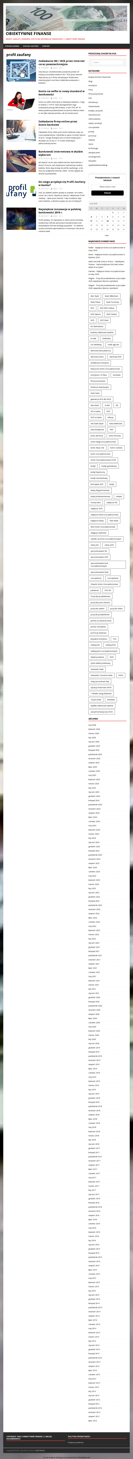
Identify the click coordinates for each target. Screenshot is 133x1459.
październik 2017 (95, 1156)
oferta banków (94, 119)
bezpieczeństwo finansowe (99, 77)
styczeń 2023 (93, 892)
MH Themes (40, 1450)
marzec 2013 (93, 1387)
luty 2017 (92, 1190)
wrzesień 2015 (94, 1261)
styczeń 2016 (93, 1244)
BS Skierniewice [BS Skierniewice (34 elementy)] (97, 326)
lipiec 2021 (92, 968)
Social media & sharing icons (55, 1457)
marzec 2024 (93, 834)
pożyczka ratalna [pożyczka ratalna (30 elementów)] (97, 608)
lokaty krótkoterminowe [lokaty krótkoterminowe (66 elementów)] (100, 496)
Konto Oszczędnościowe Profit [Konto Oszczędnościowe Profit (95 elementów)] (103, 460)
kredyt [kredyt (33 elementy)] (93, 466)
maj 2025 (92, 775)
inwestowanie (94, 106)
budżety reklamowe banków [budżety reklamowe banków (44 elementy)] (102, 332)
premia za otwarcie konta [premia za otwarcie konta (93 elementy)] (101, 620)
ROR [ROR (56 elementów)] (111, 657)
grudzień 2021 (94, 947)
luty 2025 (92, 788)
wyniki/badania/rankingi (97, 165)
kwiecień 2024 (94, 830)
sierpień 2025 (93, 762)
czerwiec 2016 (94, 1223)
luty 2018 (92, 1140)
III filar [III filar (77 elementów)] (107, 405)
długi (90, 81)
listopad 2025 (93, 750)
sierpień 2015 (93, 1265)
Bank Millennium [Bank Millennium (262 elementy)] (111, 296)
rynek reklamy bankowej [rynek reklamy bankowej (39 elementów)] (100, 663)
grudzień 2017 (94, 1148)
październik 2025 (95, 754)
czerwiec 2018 (94, 1123)
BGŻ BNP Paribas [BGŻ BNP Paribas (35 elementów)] (107, 308)
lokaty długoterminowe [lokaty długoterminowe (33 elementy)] (100, 490)
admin (55, 68)
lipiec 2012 (92, 1420)
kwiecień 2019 (94, 1081)
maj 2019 (92, 1077)
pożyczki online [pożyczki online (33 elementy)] (116, 608)
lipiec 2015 (92, 1270)
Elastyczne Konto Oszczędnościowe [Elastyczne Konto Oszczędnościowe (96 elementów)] (105, 369)
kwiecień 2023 (94, 880)
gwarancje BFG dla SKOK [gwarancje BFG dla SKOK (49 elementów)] (101, 399)
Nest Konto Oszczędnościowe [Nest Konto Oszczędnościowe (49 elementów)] (103, 527)
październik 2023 (95, 855)
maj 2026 (92, 725)
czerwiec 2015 (94, 1274)
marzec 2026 (93, 733)
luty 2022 (92, 939)
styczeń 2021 (93, 993)
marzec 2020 (93, 1035)
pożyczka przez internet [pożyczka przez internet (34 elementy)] (100, 602)
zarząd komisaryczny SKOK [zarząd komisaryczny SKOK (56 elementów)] (102, 712)
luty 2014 (92, 1341)
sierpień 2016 (93, 1215)
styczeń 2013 (93, 1395)
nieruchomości (94, 115)
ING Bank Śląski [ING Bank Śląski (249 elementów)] (97, 423)
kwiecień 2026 (94, 729)
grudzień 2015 (94, 1249)
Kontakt (46, 46)
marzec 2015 (93, 1286)
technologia (93, 148)
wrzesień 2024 (94, 809)
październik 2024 (95, 804)
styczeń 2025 (93, 792)
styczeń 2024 (93, 842)
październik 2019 (95, 1056)
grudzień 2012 (94, 1400)
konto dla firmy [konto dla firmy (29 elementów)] (97, 435)
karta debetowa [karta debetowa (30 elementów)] (115, 423)
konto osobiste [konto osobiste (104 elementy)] (116, 448)
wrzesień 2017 (94, 1161)
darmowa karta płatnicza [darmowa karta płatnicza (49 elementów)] (101, 350)
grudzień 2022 (94, 897)
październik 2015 (95, 1257)
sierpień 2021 (93, 964)
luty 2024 (92, 838)
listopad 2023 (93, 851)
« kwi (106, 235)
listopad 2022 (93, 901)
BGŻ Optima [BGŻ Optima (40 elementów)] (96, 314)
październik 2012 (95, 1408)
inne (90, 98)
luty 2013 (92, 1391)
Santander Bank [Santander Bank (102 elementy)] (97, 669)
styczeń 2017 (93, 1194)
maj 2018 (92, 1127)
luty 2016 (92, 1240)
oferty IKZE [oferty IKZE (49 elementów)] (109, 545)
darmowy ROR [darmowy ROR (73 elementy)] (115, 357)
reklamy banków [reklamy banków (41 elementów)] (97, 657)
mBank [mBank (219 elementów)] (119, 496)
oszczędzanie (93, 127)
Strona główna (12, 46)
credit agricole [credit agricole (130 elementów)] (113, 344)
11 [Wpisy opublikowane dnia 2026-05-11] (91, 221)
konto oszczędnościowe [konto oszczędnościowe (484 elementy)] (100, 454)
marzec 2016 (93, 1236)
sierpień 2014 (93, 1316)
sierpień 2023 (93, 863)
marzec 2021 (93, 985)
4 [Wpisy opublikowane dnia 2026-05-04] (91, 217)
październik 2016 (95, 1207)
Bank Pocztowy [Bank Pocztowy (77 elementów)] (112, 302)
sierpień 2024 (93, 813)
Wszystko (92, 161)
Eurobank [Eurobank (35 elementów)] (117, 375)
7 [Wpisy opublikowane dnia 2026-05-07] (107, 217)
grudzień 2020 (94, 997)
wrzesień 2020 (94, 1010)
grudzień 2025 (94, 746)
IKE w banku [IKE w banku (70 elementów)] (96, 411)
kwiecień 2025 (94, 779)
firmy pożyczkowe (95, 94)
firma (90, 89)
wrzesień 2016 (94, 1211)
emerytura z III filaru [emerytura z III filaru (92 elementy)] (99, 375)
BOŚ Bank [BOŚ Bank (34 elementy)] (104, 320)
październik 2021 (95, 955)
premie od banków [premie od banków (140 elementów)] (98, 627)
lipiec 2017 (92, 1169)
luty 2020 (92, 1039)
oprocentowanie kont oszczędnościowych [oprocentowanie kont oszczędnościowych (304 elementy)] (99, 564)
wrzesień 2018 (94, 1110)
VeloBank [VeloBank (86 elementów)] (111, 699)
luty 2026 (92, 737)
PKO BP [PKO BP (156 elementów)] (108, 590)
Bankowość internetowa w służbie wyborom (61, 153)
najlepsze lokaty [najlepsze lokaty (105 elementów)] (97, 520)
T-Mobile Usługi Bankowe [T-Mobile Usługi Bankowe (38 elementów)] (101, 693)
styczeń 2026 (93, 741)
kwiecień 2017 (94, 1182)
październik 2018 (95, 1106)
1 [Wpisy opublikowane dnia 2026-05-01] (112, 212)
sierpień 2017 (93, 1165)
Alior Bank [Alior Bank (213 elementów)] (95, 296)
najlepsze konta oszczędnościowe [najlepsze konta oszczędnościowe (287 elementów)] (104, 514)
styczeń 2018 (93, 1144)
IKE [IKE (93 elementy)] (117, 405)
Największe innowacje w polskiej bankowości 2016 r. (60, 210)
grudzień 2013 (94, 1349)
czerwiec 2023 (94, 871)
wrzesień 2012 (94, 1412)
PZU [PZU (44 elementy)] (115, 639)
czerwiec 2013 (94, 1374)
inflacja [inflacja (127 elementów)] (110, 417)
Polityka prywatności (76, 1442)
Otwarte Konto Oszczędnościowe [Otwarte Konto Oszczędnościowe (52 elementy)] (104, 584)
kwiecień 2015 (94, 1282)
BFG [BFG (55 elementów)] (92, 308)
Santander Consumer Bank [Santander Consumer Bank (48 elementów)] (101, 675)
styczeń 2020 (93, 1043)
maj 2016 (92, 1228)
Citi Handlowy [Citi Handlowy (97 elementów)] (96, 344)
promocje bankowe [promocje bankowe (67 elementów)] (98, 633)
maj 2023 (92, 876)
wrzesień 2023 (94, 859)
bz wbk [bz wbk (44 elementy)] (93, 338)
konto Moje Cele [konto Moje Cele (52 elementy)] (97, 448)
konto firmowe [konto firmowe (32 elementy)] (115, 435)
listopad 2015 (93, 1253)
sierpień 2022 (93, 913)
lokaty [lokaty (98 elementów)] (111, 484)
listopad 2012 (93, 1404)
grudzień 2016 (94, 1198)
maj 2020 (92, 1027)
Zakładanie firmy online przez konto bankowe (58, 123)
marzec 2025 (93, 783)
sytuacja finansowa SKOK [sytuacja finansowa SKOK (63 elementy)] (101, 687)
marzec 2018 (93, 1135)
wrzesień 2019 (94, 1060)
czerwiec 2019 (94, 1073)
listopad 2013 (93, 1353)
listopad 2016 (93, 1202)
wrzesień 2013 (94, 1362)
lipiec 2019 (92, 1068)
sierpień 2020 (93, 1014)
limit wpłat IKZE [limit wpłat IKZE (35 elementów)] (97, 484)
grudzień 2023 (94, 846)
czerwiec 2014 (94, 1324)
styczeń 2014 (93, 1345)
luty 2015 (92, 1291)
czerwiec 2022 (94, 922)
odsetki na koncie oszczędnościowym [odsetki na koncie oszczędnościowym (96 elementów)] (106, 539)
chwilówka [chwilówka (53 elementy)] (106, 338)
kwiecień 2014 (94, 1332)
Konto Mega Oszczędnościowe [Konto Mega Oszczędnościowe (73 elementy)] (103, 442)
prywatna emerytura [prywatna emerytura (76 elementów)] (99, 639)
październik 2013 (95, 1358)
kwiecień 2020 (94, 1031)
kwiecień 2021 (94, 980)
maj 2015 (92, 1278)
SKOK (90, 144)
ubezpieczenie (94, 152)
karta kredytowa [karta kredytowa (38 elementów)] (97, 429)
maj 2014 (92, 1328)
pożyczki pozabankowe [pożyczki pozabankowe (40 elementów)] (100, 614)
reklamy (91, 140)
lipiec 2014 (92, 1320)
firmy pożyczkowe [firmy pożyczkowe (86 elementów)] (98, 381)
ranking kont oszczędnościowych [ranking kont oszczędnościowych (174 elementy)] (104, 651)
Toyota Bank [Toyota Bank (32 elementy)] (96, 699)
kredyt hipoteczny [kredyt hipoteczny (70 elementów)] (98, 472)
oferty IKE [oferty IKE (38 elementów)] (95, 545)
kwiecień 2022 (94, 930)
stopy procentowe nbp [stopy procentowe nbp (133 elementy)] (100, 681)
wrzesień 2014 (94, 1311)
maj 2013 (92, 1379)
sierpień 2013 (93, 1366)
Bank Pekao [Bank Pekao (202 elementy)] (95, 302)
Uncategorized (94, 157)
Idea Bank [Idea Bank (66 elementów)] (95, 405)
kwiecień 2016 (94, 1232)
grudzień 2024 (94, 796)
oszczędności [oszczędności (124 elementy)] (96, 578)
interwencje (93, 102)
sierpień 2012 (93, 1416)
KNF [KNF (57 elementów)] (111, 429)
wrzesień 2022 (94, 909)
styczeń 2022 (93, 943)
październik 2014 (95, 1307)
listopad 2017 (93, 1152)
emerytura (92, 85)
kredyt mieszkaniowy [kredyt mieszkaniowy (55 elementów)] (99, 478)
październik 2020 (95, 1006)
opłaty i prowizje (95, 123)
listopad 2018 (93, 1102)
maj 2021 (92, 976)
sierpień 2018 (93, 1114)
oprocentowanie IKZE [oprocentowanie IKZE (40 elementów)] (99, 557)
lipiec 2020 (92, 1018)
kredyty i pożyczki (95, 110)
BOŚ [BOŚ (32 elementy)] (92, 320)
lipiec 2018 (92, 1119)
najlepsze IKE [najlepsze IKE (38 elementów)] (112, 502)
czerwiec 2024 (94, 821)
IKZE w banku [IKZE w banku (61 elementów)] (96, 417)
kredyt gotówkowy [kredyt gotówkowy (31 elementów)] (109, 466)
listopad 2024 (93, 800)
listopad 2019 (93, 1052)
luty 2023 (92, 888)
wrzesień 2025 (94, 758)
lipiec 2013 (92, 1370)
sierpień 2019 (93, 1064)
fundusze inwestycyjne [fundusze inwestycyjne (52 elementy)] (100, 387)
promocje (92, 136)
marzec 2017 (93, 1186)
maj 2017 (92, 1177)
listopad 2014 (93, 1303)
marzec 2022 (93, 934)
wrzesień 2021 (94, 959)
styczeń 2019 (93, 1094)
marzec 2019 (93, 1085)
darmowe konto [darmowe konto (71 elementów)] (97, 357)
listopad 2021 (93, 951)
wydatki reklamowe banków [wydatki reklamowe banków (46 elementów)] (102, 705)
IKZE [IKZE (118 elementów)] (108, 411)
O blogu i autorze (31, 46)
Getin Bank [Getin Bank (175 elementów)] (95, 393)
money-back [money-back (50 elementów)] (96, 502)
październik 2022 (95, 905)
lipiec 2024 (92, 817)
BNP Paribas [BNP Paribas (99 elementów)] (112, 314)
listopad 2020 (93, 1001)
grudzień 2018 (94, 1098)
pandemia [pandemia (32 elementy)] (95, 590)
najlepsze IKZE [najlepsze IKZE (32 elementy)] (97, 508)
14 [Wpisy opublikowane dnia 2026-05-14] (107, 221)
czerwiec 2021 (94, 972)
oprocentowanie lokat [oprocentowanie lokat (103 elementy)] (99, 572)
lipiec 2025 (92, 767)
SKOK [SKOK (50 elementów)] (120, 675)
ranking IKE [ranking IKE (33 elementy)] (95, 645)
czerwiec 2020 (94, 1022)
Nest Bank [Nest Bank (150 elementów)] (114, 520)
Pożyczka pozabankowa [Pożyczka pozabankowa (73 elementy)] (100, 596)
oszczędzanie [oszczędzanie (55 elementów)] (112, 578)
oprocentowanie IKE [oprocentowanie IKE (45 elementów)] (99, 551)
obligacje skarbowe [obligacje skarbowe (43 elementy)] (98, 533)
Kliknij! (107, 193)
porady (91, 131)
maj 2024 (92, 825)
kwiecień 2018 (94, 1131)
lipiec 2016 (92, 1219)
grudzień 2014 (94, 1299)
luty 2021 (92, 989)
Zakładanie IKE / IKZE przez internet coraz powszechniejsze (62, 62)
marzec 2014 (93, 1337)
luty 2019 (92, 1089)
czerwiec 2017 (94, 1173)
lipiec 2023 (92, 867)
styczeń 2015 (93, 1295)
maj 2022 (92, 926)
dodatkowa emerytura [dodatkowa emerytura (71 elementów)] (100, 363)
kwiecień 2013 (94, 1383)
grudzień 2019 (94, 1047)
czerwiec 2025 (94, 771)
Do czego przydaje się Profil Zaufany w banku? (62, 183)
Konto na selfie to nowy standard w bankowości (62, 92)
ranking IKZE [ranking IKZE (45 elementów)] (111, 645)
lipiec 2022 (92, 918)
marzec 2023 (93, 884)
